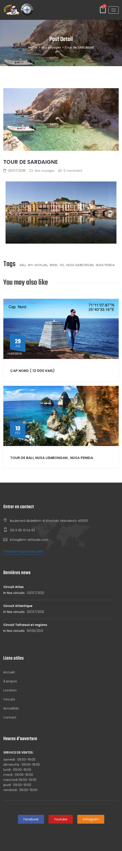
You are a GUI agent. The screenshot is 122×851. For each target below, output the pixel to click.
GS (62, 265)
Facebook (31, 819)
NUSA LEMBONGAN (79, 265)
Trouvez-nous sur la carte (23, 551)
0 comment (73, 170)
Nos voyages (51, 47)
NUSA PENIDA (105, 265)
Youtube (60, 819)
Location (10, 690)
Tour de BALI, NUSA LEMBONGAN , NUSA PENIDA (51, 457)
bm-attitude (37, 265)
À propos (10, 681)
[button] (10, 212)
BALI (22, 265)
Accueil (9, 672)
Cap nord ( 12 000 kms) (32, 370)
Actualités (11, 708)
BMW (53, 265)
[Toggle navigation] (113, 10)
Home (32, 47)
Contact (9, 717)
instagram (91, 819)
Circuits (9, 699)
